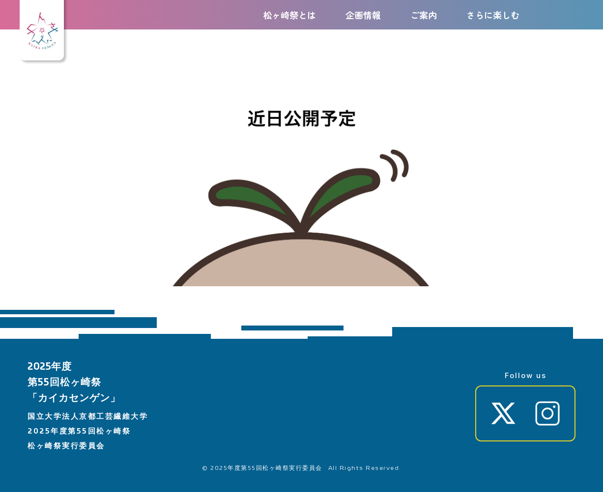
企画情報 (363, 14)
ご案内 (423, 14)
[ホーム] (42, 49)
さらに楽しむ (492, 14)
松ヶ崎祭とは (289, 14)
